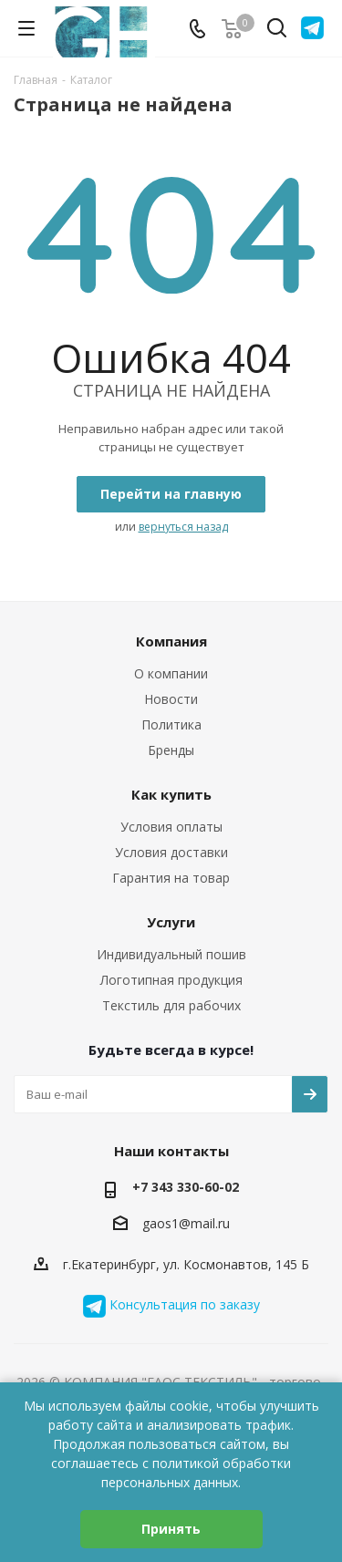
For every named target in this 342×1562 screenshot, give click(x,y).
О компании (171, 673)
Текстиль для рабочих (171, 1005)
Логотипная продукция (171, 979)
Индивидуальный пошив (171, 954)
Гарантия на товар (171, 877)
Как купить (171, 794)
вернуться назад (183, 526)
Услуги (171, 922)
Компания (171, 641)
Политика (171, 724)
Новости (171, 699)
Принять (171, 1528)
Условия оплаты (171, 826)
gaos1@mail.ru (186, 1224)
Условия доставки (171, 852)
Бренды (171, 750)
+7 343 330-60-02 (185, 1186)
